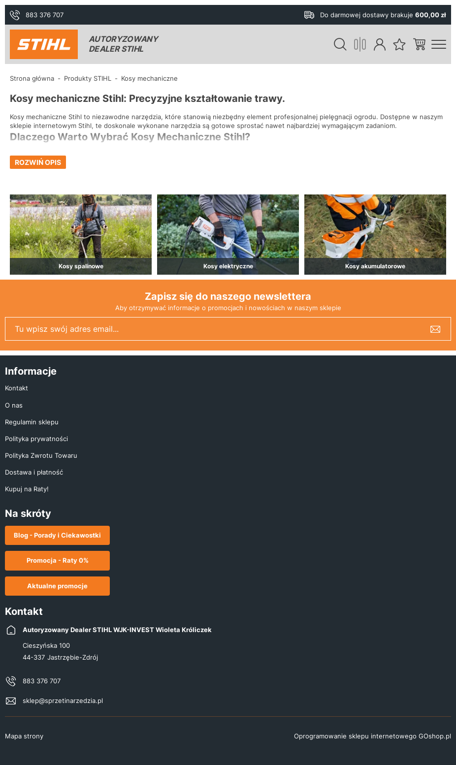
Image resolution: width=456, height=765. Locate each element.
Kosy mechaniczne (149, 78)
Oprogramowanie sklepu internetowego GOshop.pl (372, 736)
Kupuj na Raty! (27, 489)
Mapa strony (24, 736)
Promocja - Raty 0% (58, 560)
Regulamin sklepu (32, 422)
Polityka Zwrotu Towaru (41, 455)
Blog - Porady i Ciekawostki (57, 535)
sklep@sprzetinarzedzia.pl (63, 700)
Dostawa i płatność (34, 472)
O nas (14, 405)
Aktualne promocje (57, 586)
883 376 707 (45, 15)
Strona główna (32, 78)
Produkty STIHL (87, 78)
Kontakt (16, 388)
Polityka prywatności (36, 439)
